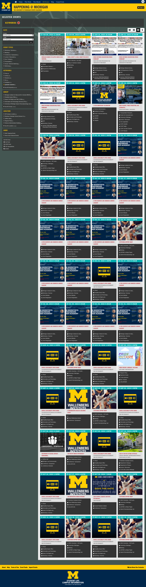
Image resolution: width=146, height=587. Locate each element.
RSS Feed (6, 139)
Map (52, 2)
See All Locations (10, 125)
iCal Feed (6, 142)
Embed (6, 148)
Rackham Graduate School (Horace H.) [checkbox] (15, 116)
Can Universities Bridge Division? (76, 497)
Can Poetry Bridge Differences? (76, 454)
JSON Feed (7, 144)
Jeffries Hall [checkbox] (8, 118)
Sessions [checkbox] (8, 77)
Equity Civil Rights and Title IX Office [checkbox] (14, 99)
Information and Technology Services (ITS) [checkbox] (16, 101)
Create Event (60, 2)
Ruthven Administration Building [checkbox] (13, 123)
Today (21, 2)
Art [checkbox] (6, 80)
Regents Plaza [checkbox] (9, 120)
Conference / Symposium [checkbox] (11, 54)
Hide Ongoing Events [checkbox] (10, 133)
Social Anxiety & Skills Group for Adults (78, 57)
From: (5, 33)
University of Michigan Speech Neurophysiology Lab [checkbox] (18, 103)
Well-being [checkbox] (8, 66)
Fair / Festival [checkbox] (9, 59)
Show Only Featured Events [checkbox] (12, 135)
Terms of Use (15, 567)
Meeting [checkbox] (7, 52)
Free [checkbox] (7, 73)
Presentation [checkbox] (8, 61)
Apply (31, 42)
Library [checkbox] (7, 75)
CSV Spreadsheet (8, 146)
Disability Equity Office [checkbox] (11, 97)
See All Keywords (11, 87)
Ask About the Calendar (135, 567)
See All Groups (10, 106)
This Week (28, 2)
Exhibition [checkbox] (8, 82)
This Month (36, 2)
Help (8, 567)
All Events (46, 2)
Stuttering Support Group (48, 158)
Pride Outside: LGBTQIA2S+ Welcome (128, 367)
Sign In (141, 7)
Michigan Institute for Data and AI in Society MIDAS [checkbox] (18, 94)
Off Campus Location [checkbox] (11, 114)
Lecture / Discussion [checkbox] (10, 57)
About (4, 567)
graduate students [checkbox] (10, 84)
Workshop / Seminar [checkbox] (10, 50)
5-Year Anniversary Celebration (101, 105)
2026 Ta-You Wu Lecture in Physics (128, 454)
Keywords (12, 22)
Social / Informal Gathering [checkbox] (12, 63)
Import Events (33, 567)
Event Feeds (24, 567)
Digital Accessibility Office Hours (76, 105)
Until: (5, 37)
